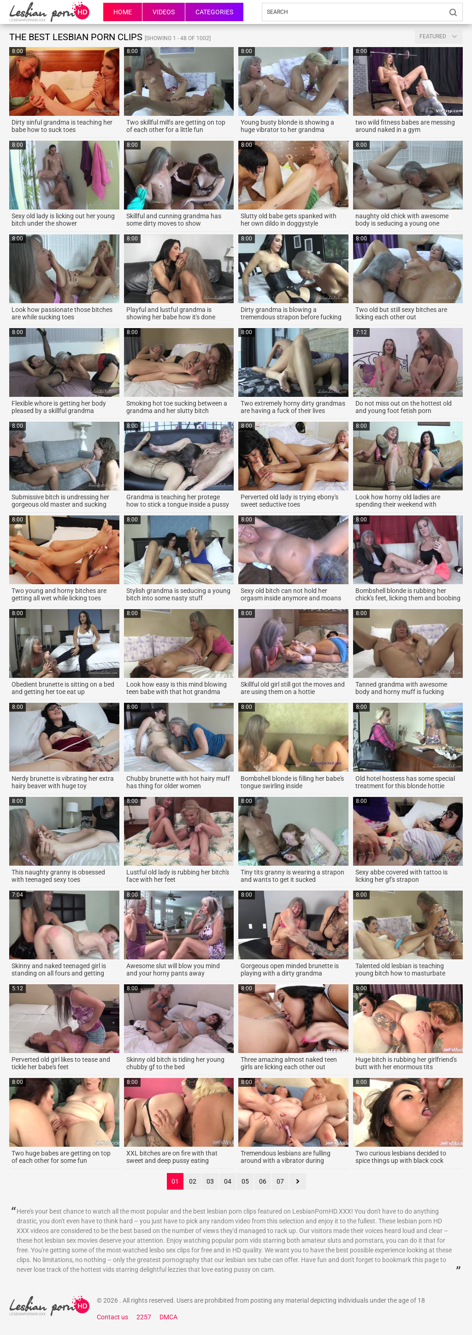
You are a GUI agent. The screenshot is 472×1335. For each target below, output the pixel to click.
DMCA (168, 1317)
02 (192, 1181)
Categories (214, 12)
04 (227, 1181)
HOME (122, 12)
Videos (164, 12)
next (297, 1181)
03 (210, 1181)
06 (262, 1181)
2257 (143, 1317)
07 (280, 1181)
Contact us (112, 1317)
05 (245, 1181)
